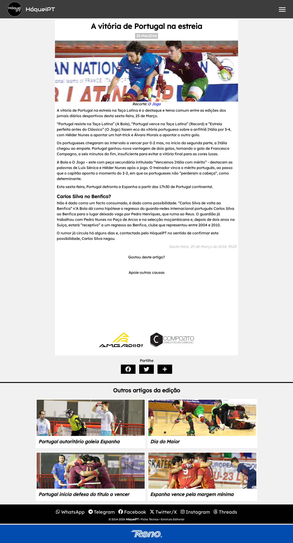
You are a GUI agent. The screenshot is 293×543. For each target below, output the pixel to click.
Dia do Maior (164, 441)
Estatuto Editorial (172, 519)
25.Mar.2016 (146, 35)
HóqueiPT (132, 519)
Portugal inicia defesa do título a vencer (83, 494)
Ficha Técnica (150, 519)
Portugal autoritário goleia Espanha (78, 441)
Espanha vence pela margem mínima (191, 494)
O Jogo (154, 104)
